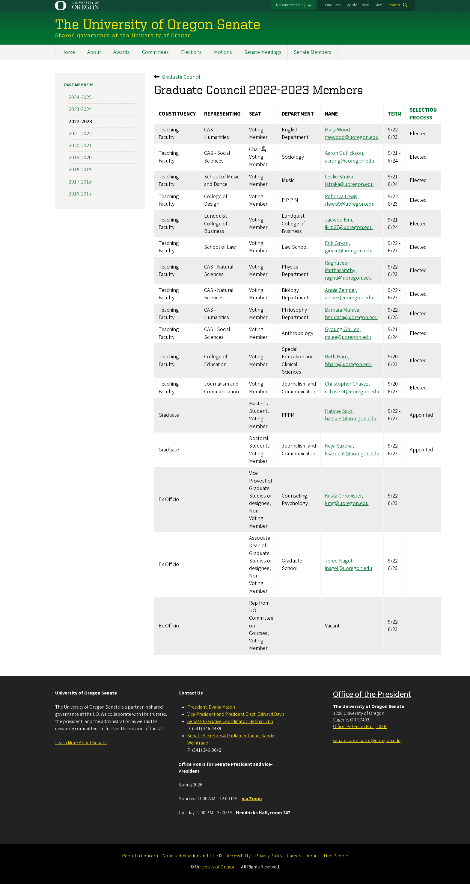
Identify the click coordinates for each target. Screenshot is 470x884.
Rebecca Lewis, (342, 196)
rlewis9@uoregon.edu (350, 204)
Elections (191, 52)
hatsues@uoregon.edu (350, 419)
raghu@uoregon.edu (348, 278)
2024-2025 (80, 97)
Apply (352, 5)
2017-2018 (80, 182)
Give (378, 5)
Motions (223, 52)
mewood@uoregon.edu (352, 137)
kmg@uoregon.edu (347, 503)
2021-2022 (80, 133)
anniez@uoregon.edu (349, 297)
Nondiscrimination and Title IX (192, 856)
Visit (365, 5)
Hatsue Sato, (339, 411)
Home (68, 52)
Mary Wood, (338, 130)
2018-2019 (80, 170)
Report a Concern (140, 856)
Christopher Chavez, (347, 384)
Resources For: (289, 5)
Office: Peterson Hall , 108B (360, 726)
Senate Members (312, 52)
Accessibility (239, 856)
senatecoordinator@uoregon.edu (366, 740)
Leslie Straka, (340, 177)
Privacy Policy (268, 856)
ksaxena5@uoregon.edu (352, 453)
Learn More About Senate (81, 742)
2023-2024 (80, 109)
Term (394, 114)
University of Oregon (215, 867)
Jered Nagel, (339, 561)
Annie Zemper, (341, 290)
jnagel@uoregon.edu (348, 568)
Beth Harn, (337, 357)
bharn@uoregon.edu (348, 364)
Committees (155, 52)
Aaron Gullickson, (344, 153)
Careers (294, 856)
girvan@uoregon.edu (349, 251)
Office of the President (372, 694)
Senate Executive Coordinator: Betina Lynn (230, 721)
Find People (336, 856)
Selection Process (423, 114)
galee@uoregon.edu (348, 337)
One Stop (333, 5)
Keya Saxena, (339, 446)
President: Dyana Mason (211, 707)
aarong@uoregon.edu (349, 161)
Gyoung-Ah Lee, (343, 329)
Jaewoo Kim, (339, 220)
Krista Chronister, (344, 496)
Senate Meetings (262, 52)
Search (393, 5)
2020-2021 (80, 145)
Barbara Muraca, (343, 310)
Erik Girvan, (337, 243)
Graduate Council (181, 77)
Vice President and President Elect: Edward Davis (235, 714)
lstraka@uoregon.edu (349, 184)
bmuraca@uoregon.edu (351, 317)
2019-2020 (80, 157)
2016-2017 (80, 194)
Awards (121, 52)
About (94, 52)
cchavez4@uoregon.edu (352, 391)
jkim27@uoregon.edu (349, 227)
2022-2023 (80, 121)
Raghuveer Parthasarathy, (341, 266)
